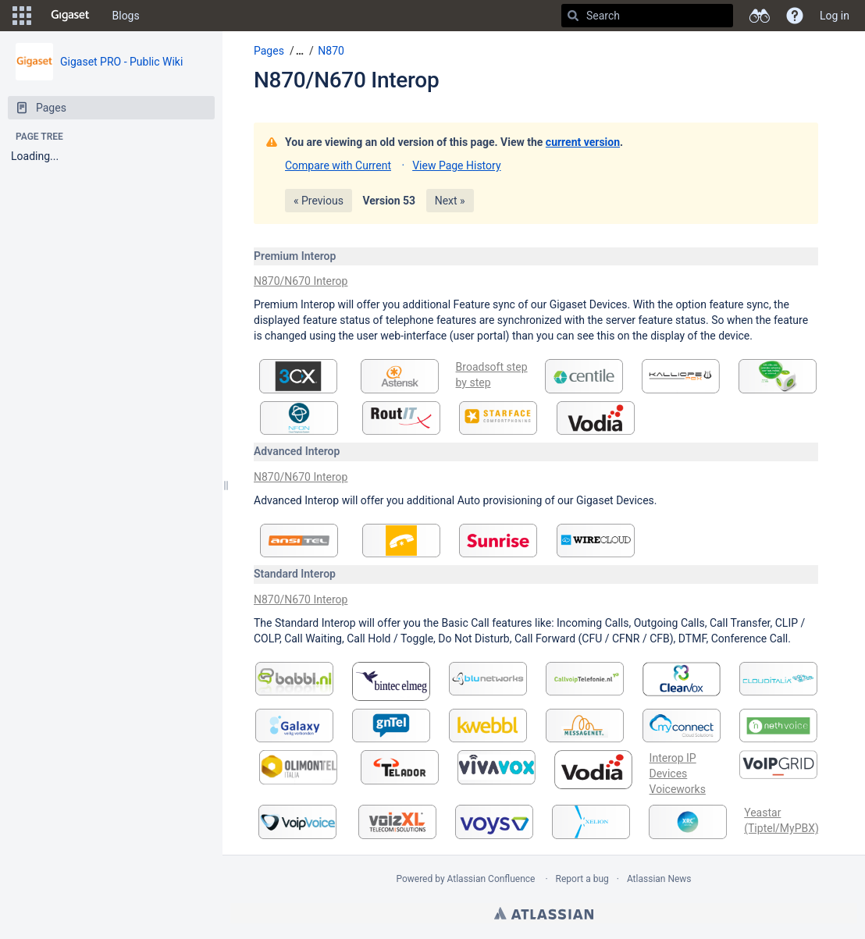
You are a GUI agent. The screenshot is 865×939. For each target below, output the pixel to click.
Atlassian (543, 913)
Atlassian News (659, 878)
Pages (269, 50)
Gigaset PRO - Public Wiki (121, 61)
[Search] (573, 15)
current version (583, 142)
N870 (331, 50)
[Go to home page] (70, 15)
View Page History (456, 165)
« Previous (319, 200)
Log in (834, 15)
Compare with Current (338, 165)
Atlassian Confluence (491, 878)
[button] (22, 15)
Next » (450, 200)
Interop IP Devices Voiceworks (678, 773)
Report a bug (582, 878)
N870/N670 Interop (346, 80)
